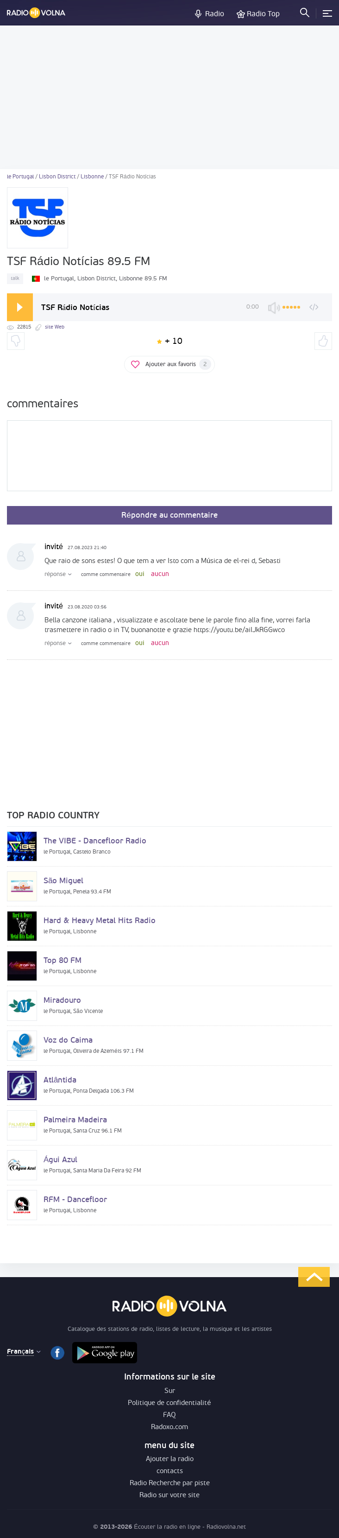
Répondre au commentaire (169, 515)
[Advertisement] (169, 97)
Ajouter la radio (170, 1459)
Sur (169, 1391)
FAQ (169, 1415)
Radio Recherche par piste (170, 1483)
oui (139, 574)
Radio (214, 14)
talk (15, 278)
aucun (160, 574)
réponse (55, 574)
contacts (170, 1471)
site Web (54, 327)
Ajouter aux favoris (178, 364)
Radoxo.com (169, 1427)
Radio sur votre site (169, 1495)
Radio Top (263, 14)
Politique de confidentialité (169, 1403)
